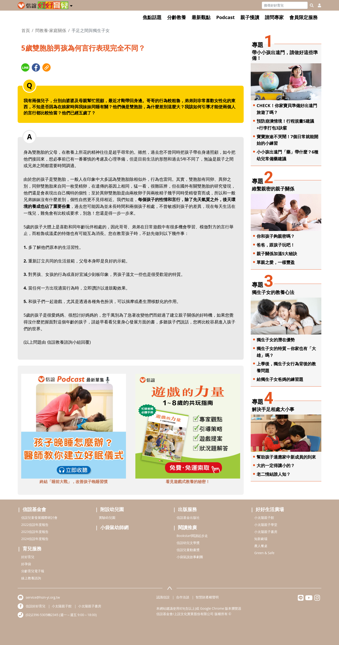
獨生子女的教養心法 (273, 292)
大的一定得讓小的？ (276, 465)
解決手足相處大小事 (273, 409)
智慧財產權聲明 (207, 597)
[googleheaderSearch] (312, 5)
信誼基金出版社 (188, 517)
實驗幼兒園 (107, 517)
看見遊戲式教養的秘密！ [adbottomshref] (188, 481)
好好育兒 (27, 557)
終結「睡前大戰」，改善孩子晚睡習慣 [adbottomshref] (74, 481)
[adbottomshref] (73, 425)
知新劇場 (260, 538)
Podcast (225, 17)
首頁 (25, 30)
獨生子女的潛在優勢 (276, 340)
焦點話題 (152, 17)
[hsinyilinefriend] (301, 599)
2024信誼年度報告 (34, 538)
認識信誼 (163, 597)
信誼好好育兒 (35, 606)
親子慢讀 (249, 17)
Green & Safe (264, 553)
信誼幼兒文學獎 (188, 542)
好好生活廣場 (270, 509)
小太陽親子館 (264, 517)
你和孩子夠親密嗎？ (276, 236)
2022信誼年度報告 (34, 524)
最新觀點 (201, 17)
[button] (71, 5)
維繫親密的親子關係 (273, 188)
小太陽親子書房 (265, 531)
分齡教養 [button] (176, 17)
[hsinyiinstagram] (317, 599)
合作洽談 (182, 597)
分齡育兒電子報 (32, 571)
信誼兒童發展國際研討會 (39, 517)
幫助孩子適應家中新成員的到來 (286, 457)
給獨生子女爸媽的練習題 (280, 379)
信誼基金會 (34, 509)
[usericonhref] (317, 5)
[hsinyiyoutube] (309, 599)
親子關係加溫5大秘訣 (277, 253)
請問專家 (274, 17)
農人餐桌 (260, 546)
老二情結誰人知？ (274, 474)
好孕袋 (26, 564)
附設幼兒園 (112, 509)
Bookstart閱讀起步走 (192, 535)
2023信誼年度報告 (34, 531)
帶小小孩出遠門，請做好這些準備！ (285, 55)
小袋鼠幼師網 (114, 527)
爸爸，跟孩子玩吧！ (276, 245)
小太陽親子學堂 (265, 524)
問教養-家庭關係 (50, 30)
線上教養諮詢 (31, 578)
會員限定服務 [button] (303, 17)
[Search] (285, 5)
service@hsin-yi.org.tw (43, 597)
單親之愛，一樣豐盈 (276, 262)
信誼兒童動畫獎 (188, 550)
